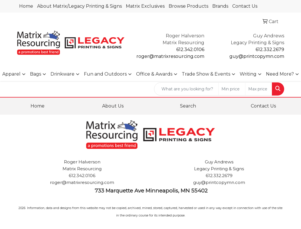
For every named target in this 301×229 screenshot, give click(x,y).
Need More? (280, 74)
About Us (113, 106)
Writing (248, 74)
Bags (35, 74)
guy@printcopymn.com (256, 56)
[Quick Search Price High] (258, 89)
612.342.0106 (190, 49)
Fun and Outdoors (105, 74)
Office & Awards (154, 74)
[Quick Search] (186, 89)
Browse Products (188, 6)
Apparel (11, 74)
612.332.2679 (270, 49)
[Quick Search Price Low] (231, 89)
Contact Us (244, 6)
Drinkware (62, 74)
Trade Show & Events (206, 74)
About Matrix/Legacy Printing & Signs (79, 6)
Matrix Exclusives (145, 6)
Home (26, 6)
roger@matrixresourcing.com (170, 56)
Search (188, 106)
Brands (220, 6)
